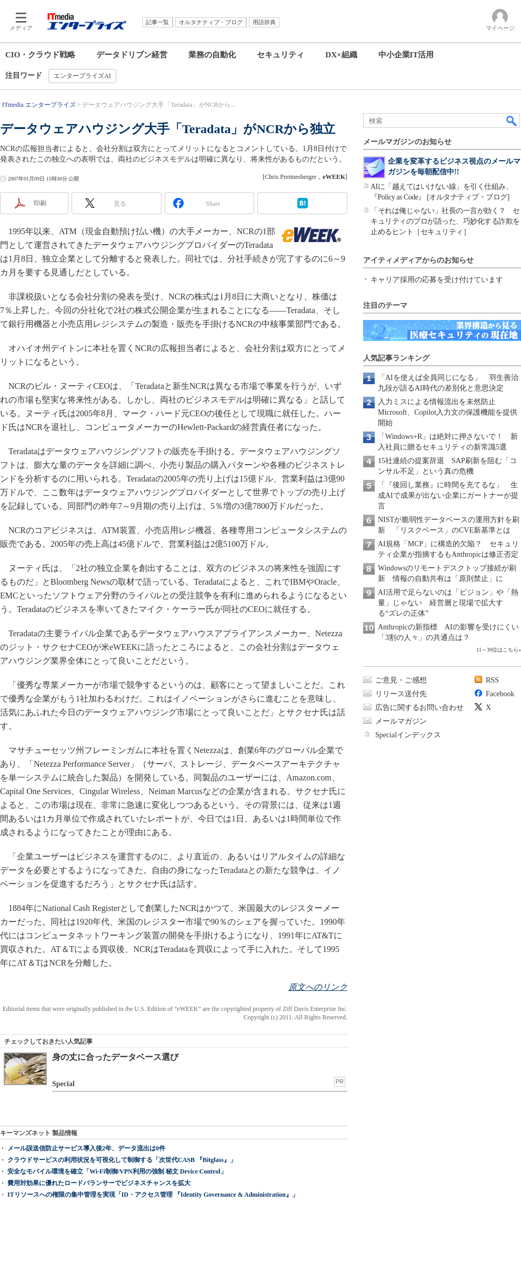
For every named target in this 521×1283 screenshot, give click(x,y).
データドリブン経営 (131, 55)
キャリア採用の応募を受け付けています (436, 280)
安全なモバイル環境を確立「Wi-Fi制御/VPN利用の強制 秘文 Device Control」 (117, 1171)
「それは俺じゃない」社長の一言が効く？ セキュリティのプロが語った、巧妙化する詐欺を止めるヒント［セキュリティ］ (445, 221)
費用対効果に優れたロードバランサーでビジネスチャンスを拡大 (99, 1183)
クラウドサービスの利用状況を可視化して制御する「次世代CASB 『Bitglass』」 (121, 1160)
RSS (492, 680)
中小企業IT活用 (406, 55)
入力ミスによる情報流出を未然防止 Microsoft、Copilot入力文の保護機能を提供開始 (447, 412)
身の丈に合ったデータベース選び (115, 1057)
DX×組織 (341, 55)
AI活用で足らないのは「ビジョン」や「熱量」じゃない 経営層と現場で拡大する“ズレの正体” (448, 602)
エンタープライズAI (82, 75)
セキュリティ (280, 55)
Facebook (500, 694)
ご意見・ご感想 (401, 680)
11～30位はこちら (497, 650)
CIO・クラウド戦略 (40, 55)
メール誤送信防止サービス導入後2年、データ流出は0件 (86, 1148)
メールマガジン (401, 721)
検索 (512, 120)
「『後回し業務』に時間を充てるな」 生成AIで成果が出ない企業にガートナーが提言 (448, 495)
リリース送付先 (401, 694)
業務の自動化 (212, 55)
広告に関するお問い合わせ (419, 707)
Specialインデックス (408, 735)
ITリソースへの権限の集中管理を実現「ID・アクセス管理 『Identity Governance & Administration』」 (152, 1194)
